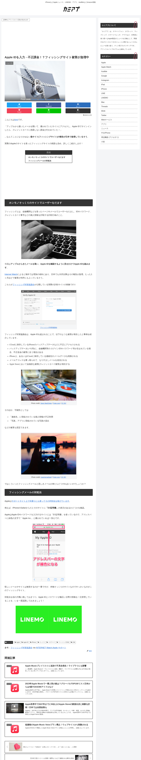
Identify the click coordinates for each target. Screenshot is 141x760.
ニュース (8, 636)
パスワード (51, 636)
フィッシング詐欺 (63, 636)
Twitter (104, 120)
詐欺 (73, 636)
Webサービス (107, 125)
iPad (103, 87)
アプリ (104, 130)
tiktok (103, 115)
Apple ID (25, 636)
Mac (103, 106)
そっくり (41, 636)
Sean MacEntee (46, 397)
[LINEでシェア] (71, 104)
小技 (103, 149)
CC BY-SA (60, 99)
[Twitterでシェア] (12, 104)
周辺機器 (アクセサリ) (111, 144)
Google (104, 77)
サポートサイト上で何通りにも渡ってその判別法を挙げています (40, 495)
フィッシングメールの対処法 (39, 155)
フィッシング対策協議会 (23, 279)
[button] (85, 104)
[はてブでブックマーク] (41, 104)
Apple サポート (59, 642)
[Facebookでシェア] (27, 104)
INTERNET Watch (44, 642)
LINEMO (105, 101)
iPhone (33, 636)
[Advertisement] (49, 38)
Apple (17, 636)
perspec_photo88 (38, 99)
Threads (105, 111)
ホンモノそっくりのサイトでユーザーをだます (46, 151)
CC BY (63, 397)
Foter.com (50, 99)
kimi (16, 114)
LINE (103, 96)
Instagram (105, 82)
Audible (104, 72)
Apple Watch (106, 68)
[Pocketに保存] (56, 104)
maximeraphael (46, 471)
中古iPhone (106, 139)
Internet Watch (11, 268)
